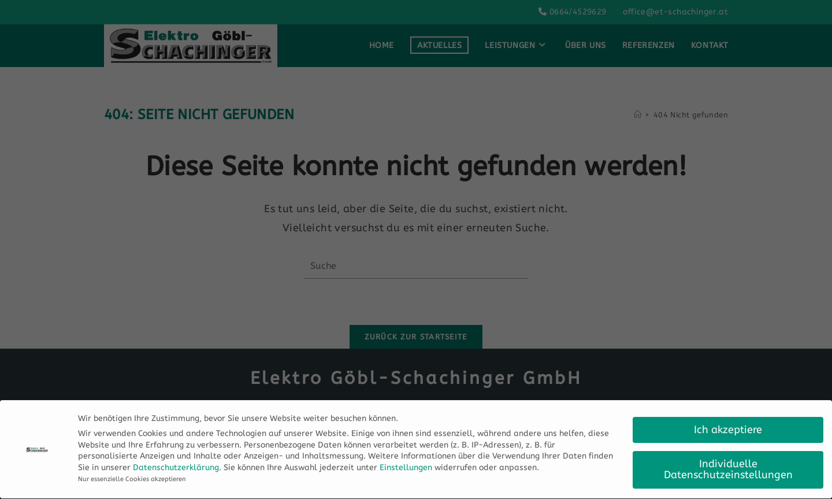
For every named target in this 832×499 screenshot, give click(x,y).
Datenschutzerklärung (176, 465)
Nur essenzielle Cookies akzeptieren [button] (132, 476)
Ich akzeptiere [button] (728, 428)
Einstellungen (406, 465)
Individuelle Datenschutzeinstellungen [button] (728, 467)
